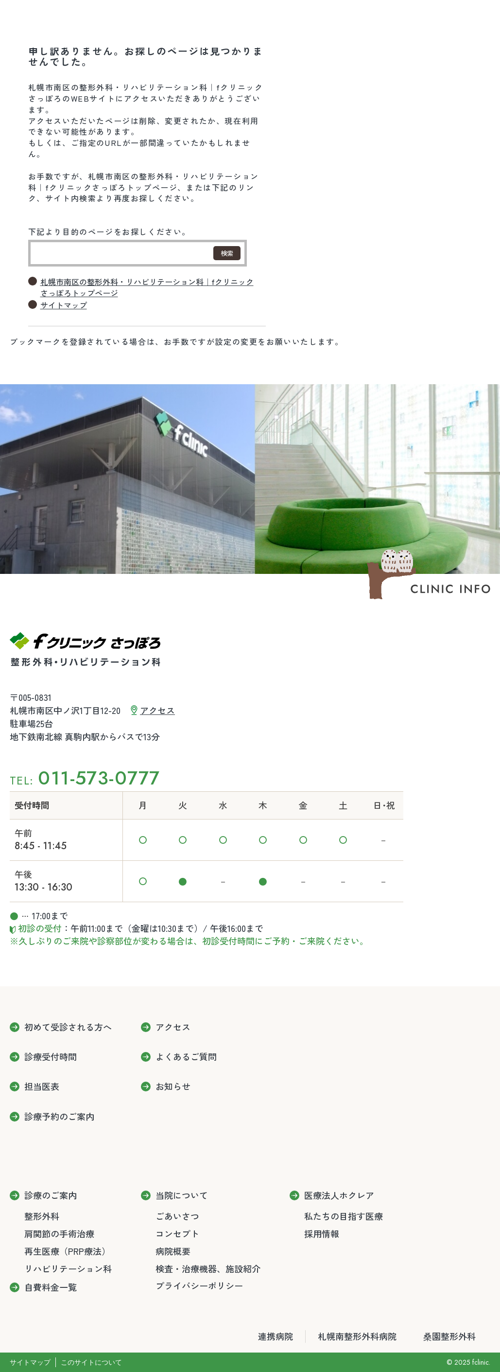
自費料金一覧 (50, 1287)
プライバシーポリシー (199, 1285)
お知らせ (172, 1086)
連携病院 (275, 1336)
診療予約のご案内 (59, 1117)
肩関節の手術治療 (59, 1233)
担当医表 (41, 1086)
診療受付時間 (50, 1057)
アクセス (157, 710)
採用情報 (321, 1233)
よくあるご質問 (186, 1057)
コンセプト (177, 1233)
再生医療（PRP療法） (67, 1251)
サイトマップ (63, 305)
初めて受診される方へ (68, 1027)
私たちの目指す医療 (343, 1216)
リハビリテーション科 (68, 1268)
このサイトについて (91, 1362)
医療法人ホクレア (339, 1195)
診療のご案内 (50, 1195)
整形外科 (41, 1216)
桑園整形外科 (449, 1336)
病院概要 (172, 1251)
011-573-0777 (99, 778)
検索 (227, 253)
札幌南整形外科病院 (357, 1336)
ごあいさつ (177, 1216)
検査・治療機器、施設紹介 (207, 1268)
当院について (181, 1195)
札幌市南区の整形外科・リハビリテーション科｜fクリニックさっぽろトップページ (147, 287)
